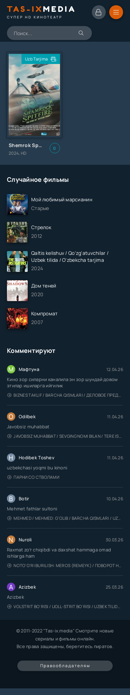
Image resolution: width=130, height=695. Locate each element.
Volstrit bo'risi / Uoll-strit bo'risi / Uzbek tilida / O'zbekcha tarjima (65, 606)
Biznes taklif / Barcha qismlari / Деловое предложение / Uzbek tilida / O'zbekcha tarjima (65, 395)
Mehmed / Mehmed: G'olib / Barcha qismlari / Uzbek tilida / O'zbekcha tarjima (65, 518)
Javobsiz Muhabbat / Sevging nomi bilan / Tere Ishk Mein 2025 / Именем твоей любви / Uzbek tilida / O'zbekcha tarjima (65, 436)
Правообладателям (65, 666)
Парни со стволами (33, 477)
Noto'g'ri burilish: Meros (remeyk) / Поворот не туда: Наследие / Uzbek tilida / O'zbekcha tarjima (65, 565)
